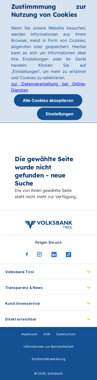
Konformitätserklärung (48, 359)
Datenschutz (66, 334)
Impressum (29, 334)
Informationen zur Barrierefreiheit (48, 346)
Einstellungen (59, 113)
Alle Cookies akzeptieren (48, 100)
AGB (46, 334)
